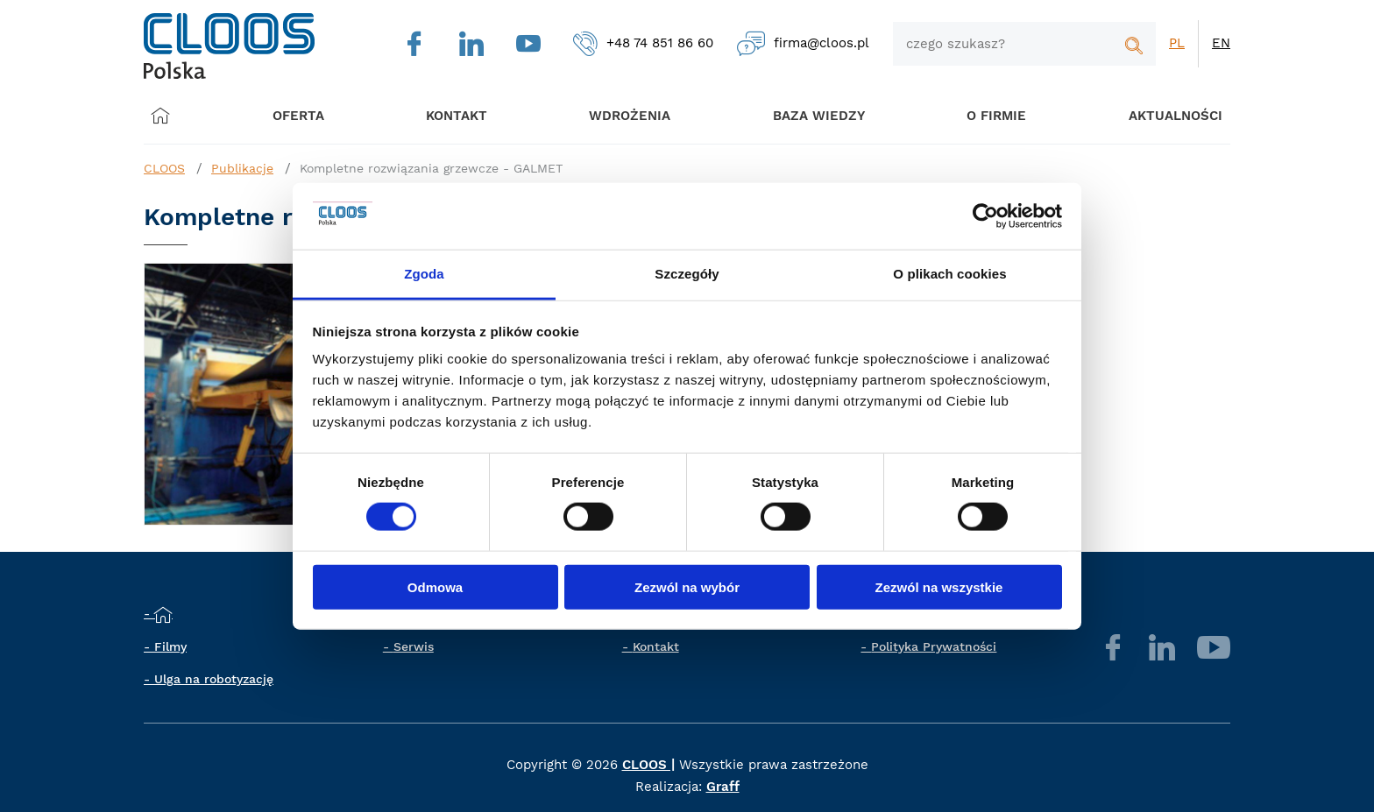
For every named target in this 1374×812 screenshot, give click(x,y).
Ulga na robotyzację (213, 679)
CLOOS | (648, 765)
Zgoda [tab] (424, 273)
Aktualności (1158, 115)
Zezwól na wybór (687, 586)
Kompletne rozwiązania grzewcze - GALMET (431, 168)
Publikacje (242, 168)
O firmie (983, 115)
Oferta (305, 115)
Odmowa (435, 586)
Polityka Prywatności (933, 646)
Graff (723, 786)
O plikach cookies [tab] (949, 273)
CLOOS (164, 168)
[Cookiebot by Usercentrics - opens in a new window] (985, 216)
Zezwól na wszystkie (939, 586)
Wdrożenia (626, 115)
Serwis (413, 646)
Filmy (170, 646)
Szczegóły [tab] (687, 273)
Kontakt (656, 646)
